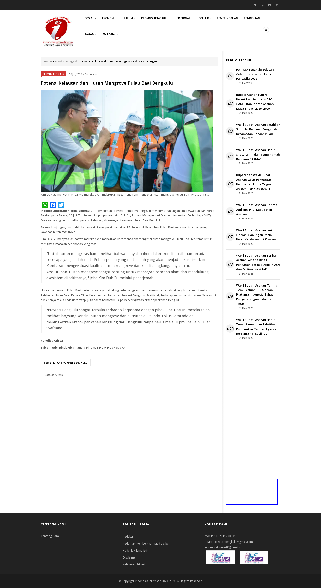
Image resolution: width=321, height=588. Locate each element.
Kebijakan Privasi (134, 564)
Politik (206, 18)
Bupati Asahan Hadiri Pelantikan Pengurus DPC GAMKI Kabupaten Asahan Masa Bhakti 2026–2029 (255, 101)
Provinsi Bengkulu (157, 18)
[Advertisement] (129, 412)
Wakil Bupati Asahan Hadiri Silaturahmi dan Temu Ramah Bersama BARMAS (258, 154)
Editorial (111, 35)
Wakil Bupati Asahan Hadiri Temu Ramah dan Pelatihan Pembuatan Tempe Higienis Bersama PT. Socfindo (256, 326)
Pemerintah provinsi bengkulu (65, 362)
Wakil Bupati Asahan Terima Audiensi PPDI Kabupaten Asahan (256, 209)
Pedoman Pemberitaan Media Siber (146, 543)
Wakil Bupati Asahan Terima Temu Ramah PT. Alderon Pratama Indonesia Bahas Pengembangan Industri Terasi (256, 294)
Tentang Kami (50, 536)
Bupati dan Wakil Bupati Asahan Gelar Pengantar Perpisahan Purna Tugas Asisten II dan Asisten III (253, 182)
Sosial (90, 18)
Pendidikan (254, 18)
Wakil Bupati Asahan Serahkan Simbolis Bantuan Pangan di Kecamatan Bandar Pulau (258, 129)
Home (48, 61)
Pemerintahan (229, 18)
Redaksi (128, 536)
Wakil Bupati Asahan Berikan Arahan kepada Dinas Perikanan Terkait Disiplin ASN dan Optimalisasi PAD (258, 262)
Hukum (129, 18)
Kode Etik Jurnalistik (135, 550)
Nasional (186, 18)
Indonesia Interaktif (148, 581)
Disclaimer (130, 557)
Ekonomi (110, 18)
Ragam (91, 35)
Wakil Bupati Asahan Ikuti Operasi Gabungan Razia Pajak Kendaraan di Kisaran (256, 234)
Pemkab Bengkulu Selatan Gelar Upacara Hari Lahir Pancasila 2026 (255, 74)
